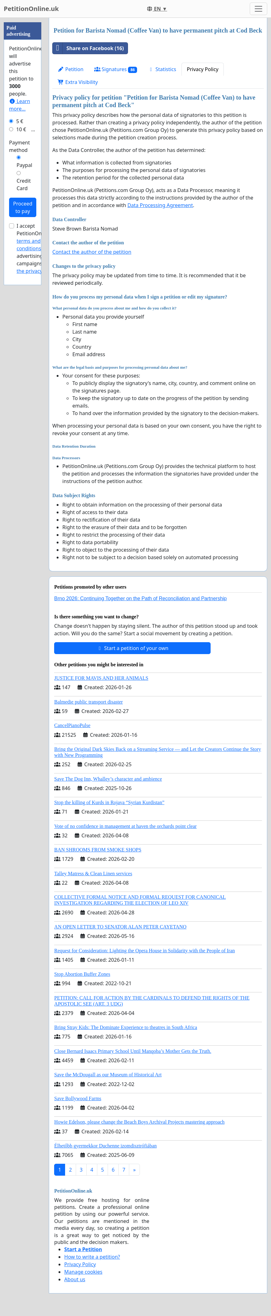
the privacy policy (37, 271)
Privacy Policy (202, 69)
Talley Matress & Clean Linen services (93, 873)
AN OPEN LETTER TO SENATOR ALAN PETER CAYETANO (120, 926)
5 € (19, 121)
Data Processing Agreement (160, 205)
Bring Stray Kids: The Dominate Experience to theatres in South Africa (125, 1027)
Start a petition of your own (132, 648)
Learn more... (19, 105)
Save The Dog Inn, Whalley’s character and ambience (108, 779)
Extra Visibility (78, 82)
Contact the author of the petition (91, 251)
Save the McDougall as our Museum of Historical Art (107, 1074)
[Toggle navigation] (258, 9)
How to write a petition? (92, 1256)
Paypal (24, 165)
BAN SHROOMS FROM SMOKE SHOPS (97, 849)
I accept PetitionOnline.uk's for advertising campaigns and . (39, 248)
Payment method (19, 146)
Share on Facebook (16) (88, 48)
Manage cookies (83, 1271)
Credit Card (24, 184)
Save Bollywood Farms (77, 1098)
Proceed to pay (22, 207)
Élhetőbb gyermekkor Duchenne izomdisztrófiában (105, 1145)
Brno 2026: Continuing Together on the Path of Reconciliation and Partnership (140, 598)
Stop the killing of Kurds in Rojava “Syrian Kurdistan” (109, 802)
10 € (21, 129)
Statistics (162, 69)
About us (74, 1279)
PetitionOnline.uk (31, 8)
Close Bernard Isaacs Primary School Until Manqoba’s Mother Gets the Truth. (132, 1051)
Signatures (115, 69)
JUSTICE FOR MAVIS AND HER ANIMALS (101, 678)
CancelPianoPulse (72, 725)
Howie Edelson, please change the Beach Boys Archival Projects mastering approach (139, 1122)
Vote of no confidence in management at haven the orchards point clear (125, 826)
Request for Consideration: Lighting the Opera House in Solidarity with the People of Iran (144, 950)
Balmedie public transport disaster (88, 702)
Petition (70, 69)
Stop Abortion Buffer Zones (82, 974)
